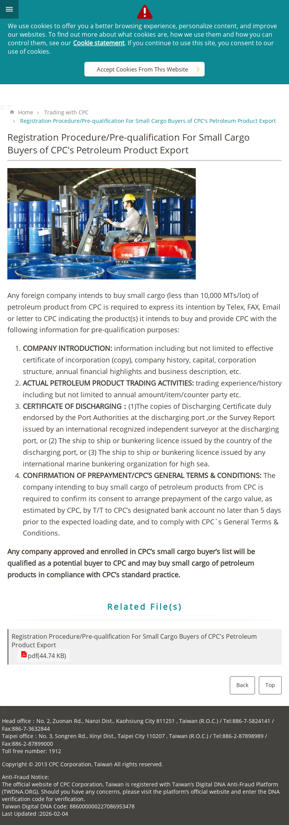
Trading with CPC (66, 112)
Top (270, 685)
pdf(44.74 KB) (45, 655)
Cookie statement (99, 43)
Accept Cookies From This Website (142, 69)
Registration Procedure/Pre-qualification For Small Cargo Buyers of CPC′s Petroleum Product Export (148, 120)
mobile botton (9, 9)
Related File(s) (144, 606)
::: (2, 107)
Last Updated (19, 813)
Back (242, 685)
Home (25, 112)
